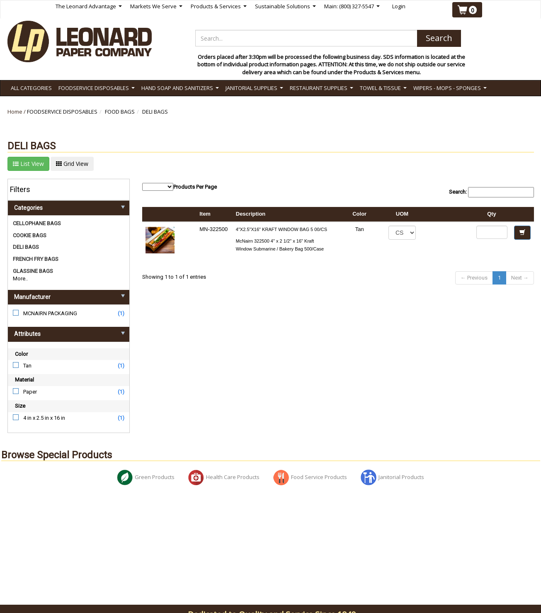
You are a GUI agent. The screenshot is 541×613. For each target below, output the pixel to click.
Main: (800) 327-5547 (352, 6)
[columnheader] (446, 214)
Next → (520, 278)
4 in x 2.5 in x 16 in (44, 418)
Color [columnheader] (359, 214)
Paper (30, 392)
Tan (27, 365)
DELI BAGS (155, 111)
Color (21, 354)
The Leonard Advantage (89, 6)
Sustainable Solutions (285, 6)
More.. (20, 278)
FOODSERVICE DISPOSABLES (62, 111)
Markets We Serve (156, 6)
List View (28, 164)
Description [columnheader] (251, 214)
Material (24, 380)
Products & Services (219, 6)
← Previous (474, 278)
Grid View (72, 164)
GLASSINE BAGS (33, 271)
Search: (491, 192)
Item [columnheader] (205, 214)
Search (439, 38)
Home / (17, 111)
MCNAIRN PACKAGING (50, 313)
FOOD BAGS (120, 111)
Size (20, 406)
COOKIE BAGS (29, 235)
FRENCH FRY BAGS (35, 259)
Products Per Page (179, 187)
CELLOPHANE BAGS (37, 223)
